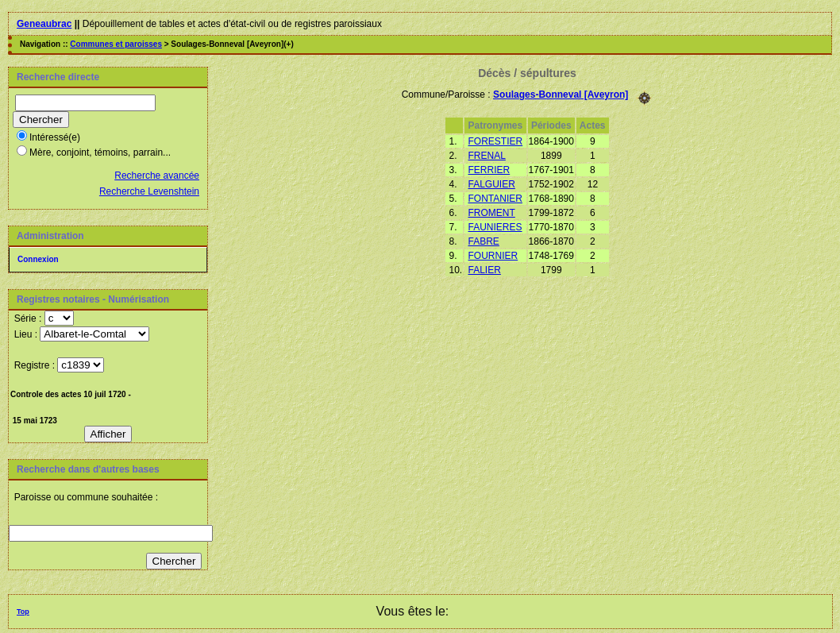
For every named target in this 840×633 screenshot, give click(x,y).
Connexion (38, 259)
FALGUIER (491, 184)
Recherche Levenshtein (149, 191)
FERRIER (489, 170)
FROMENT (491, 212)
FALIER (484, 270)
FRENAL (487, 155)
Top (23, 612)
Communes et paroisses (116, 44)
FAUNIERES (495, 227)
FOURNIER (493, 255)
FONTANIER (495, 198)
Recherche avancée (156, 175)
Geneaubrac (44, 23)
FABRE (483, 241)
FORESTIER (495, 141)
